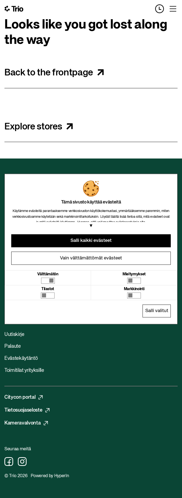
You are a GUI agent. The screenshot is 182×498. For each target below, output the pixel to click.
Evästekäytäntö (21, 358)
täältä (115, 216)
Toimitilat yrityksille (24, 370)
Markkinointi (134, 289)
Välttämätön (47, 274)
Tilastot (47, 289)
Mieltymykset (134, 274)
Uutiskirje (14, 334)
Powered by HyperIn (50, 476)
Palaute (12, 346)
